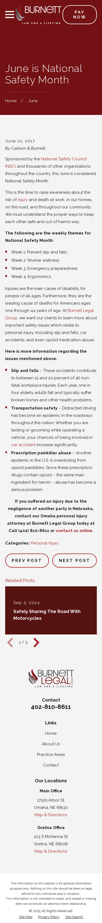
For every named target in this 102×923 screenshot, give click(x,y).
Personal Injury (45, 543)
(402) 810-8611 (33, 530)
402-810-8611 (51, 706)
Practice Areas (51, 754)
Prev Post (27, 560)
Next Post (74, 560)
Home (51, 733)
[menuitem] (25, 917)
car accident (23, 444)
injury (23, 199)
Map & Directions (51, 814)
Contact (51, 765)
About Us (51, 743)
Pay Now (79, 15)
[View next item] (36, 642)
